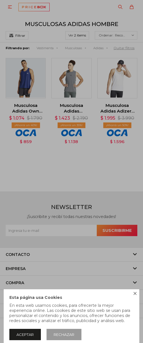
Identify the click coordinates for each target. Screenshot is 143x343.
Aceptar (25, 334)
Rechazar (64, 334)
